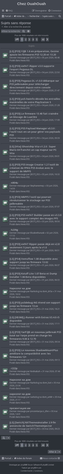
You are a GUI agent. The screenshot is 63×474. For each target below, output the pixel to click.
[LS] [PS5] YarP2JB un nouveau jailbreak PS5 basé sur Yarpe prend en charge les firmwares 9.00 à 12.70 (35, 335)
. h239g (14, 229)
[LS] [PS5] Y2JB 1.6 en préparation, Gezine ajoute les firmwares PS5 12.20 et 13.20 (34, 52)
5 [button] (36, 39)
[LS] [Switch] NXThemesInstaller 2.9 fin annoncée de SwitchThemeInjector (33, 424)
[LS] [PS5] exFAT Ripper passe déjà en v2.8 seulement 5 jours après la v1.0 (34, 245)
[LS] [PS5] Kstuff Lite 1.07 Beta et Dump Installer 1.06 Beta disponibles (33, 275)
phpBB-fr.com (36, 468)
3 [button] (29, 39)
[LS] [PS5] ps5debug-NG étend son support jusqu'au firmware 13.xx (35, 304)
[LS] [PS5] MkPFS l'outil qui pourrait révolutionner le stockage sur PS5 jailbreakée (30, 200)
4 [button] (33, 39)
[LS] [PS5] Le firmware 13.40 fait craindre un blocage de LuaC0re (34, 115)
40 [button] (43, 39)
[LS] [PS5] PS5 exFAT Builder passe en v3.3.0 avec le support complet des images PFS (35, 216)
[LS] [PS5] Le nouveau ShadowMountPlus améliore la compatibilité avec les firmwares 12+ (34, 353)
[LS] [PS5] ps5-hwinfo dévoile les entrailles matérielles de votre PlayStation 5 (35, 100)
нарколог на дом (20, 394)
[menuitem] (9, 11)
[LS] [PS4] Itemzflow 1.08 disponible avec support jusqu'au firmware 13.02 (34, 260)
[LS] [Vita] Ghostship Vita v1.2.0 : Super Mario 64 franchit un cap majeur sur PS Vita (33, 150)
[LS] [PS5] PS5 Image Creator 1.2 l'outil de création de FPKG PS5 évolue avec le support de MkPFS (34, 168)
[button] (16, 39)
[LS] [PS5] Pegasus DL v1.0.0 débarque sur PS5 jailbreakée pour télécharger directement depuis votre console (34, 84)
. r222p (13, 368)
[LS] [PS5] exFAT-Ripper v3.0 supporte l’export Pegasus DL (32, 67)
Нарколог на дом (20, 288)
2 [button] (25, 39)
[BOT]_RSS (35, 57)
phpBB (23, 465)
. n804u (14, 182)
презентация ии (20, 408)
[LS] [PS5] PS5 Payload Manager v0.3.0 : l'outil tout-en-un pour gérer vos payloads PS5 (35, 132)
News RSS (25, 60)
